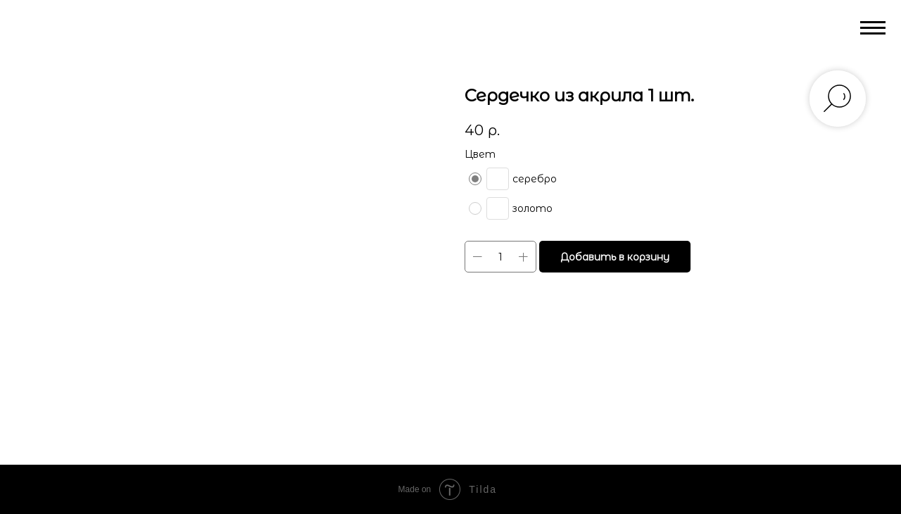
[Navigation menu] (873, 28)
